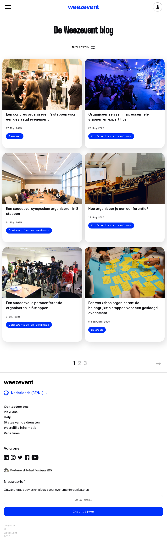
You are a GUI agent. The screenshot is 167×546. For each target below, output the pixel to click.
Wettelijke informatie (20, 427)
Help (7, 417)
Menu (8, 6)
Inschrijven (83, 511)
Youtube (35, 457)
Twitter (20, 457)
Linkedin (6, 457)
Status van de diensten (22, 422)
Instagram (13, 457)
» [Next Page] (158, 364)
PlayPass (10, 411)
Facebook (27, 457)
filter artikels (83, 47)
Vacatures (12, 433)
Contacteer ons (16, 406)
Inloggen (157, 7)
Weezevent (83, 7)
